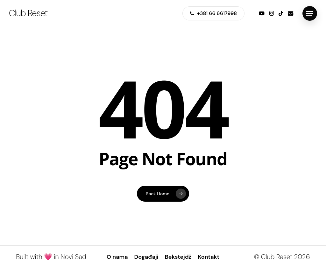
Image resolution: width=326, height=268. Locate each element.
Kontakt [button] (208, 257)
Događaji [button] (146, 257)
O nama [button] (117, 257)
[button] (309, 13)
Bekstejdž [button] (178, 257)
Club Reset (28, 13)
